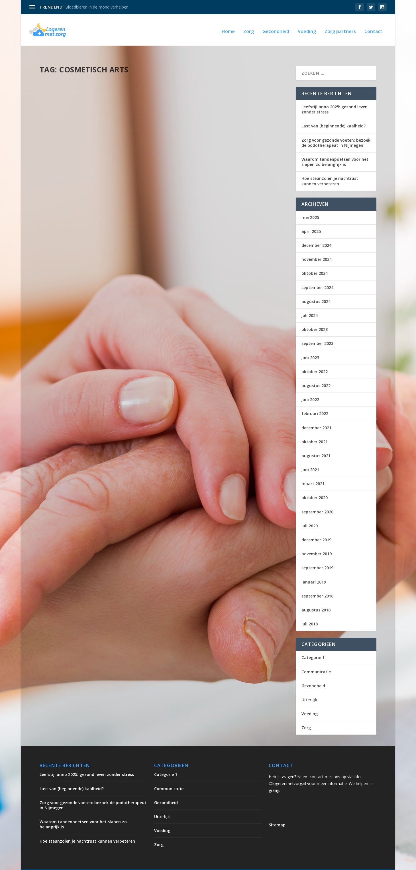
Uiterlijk (115, 124)
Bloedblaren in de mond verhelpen (97, 7)
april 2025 (311, 219)
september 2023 (317, 331)
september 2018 (317, 584)
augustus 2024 (316, 289)
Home (228, 29)
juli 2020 (309, 514)
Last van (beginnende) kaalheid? (333, 114)
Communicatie (316, 659)
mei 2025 (310, 205)
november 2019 (316, 541)
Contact (373, 29)
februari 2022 (314, 401)
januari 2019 (313, 570)
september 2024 (317, 275)
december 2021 (316, 415)
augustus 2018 (316, 598)
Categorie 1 (313, 645)
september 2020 (317, 500)
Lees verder (61, 153)
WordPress (161, 863)
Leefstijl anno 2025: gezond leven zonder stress (334, 97)
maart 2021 (313, 471)
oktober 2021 (314, 429)
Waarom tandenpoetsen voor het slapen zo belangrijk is (334, 150)
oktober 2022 (314, 359)
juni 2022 (310, 387)
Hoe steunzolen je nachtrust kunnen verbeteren (329, 169)
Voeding (307, 29)
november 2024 (316, 247)
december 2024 (316, 233)
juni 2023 (310, 345)
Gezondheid (275, 29)
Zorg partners (340, 29)
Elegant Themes (87, 863)
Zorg (248, 29)
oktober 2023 (314, 317)
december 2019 (316, 527)
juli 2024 (309, 303)
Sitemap (277, 813)
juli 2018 (309, 612)
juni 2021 (310, 457)
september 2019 (317, 555)
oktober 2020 (314, 485)
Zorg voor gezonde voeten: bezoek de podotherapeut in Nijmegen (335, 130)
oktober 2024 (314, 261)
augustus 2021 (316, 443)
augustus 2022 (316, 373)
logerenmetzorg (67, 124)
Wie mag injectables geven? (81, 115)
